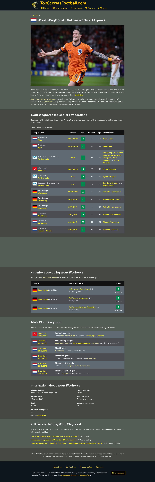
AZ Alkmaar (42, 216)
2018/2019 (72, 207)
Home (45, 8)
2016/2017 (72, 222)
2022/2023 (73, 169)
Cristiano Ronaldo (111, 183)
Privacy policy (86, 467)
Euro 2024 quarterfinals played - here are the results (54, 436)
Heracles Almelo (45, 231)
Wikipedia (41, 415)
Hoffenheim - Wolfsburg (79, 289)
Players (34, 15)
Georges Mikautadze (112, 155)
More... (102, 8)
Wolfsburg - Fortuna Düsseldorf (82, 307)
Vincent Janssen (110, 229)
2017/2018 (72, 214)
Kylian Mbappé (109, 176)
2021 (73, 184)
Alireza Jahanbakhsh (112, 214)
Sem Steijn (107, 146)
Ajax (40, 140)
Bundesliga (48, 290)
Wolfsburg (42, 193)
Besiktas (42, 170)
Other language (118, 473)
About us (58, 467)
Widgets (99, 467)
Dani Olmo (118, 152)
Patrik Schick (109, 185)
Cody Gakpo (108, 152)
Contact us (71, 467)
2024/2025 (73, 146)
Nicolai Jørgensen (111, 222)
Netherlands (43, 159)
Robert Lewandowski (112, 192)
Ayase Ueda (108, 139)
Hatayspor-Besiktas (95, 335)
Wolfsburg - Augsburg (78, 298)
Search (90, 8)
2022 (73, 176)
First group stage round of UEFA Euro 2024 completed (54, 440)
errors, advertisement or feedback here (75, 475)
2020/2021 (73, 192)
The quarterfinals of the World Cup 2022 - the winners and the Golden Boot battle (66, 443)
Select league (60, 8)
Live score (76, 8)
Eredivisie (79, 95)
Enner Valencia (109, 169)
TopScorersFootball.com (63, 3)
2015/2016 (72, 229)
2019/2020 (73, 199)
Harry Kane (107, 158)
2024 (73, 158)
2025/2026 (73, 139)
